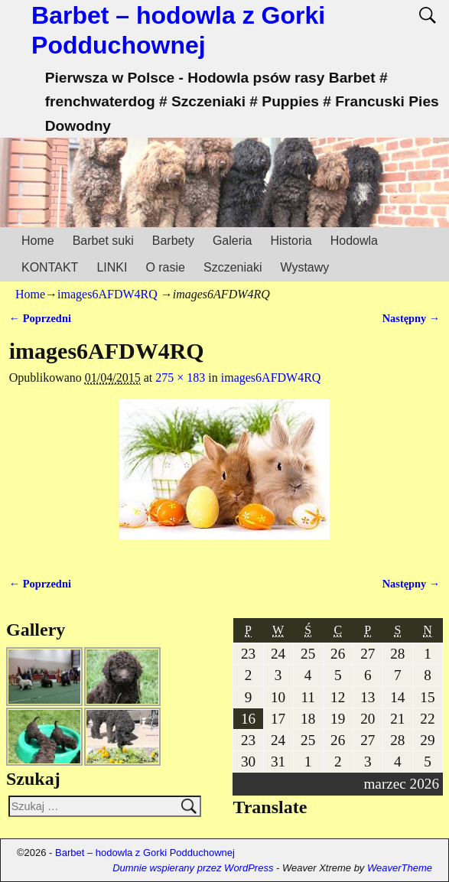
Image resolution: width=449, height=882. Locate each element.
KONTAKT (49, 267)
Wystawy (304, 267)
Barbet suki (103, 240)
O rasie (165, 267)
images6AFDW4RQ (107, 294)
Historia (290, 240)
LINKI (111, 267)
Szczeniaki (232, 267)
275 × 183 (180, 377)
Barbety (173, 240)
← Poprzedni (40, 318)
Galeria (232, 240)
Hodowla (354, 240)
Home (37, 240)
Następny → (411, 318)
